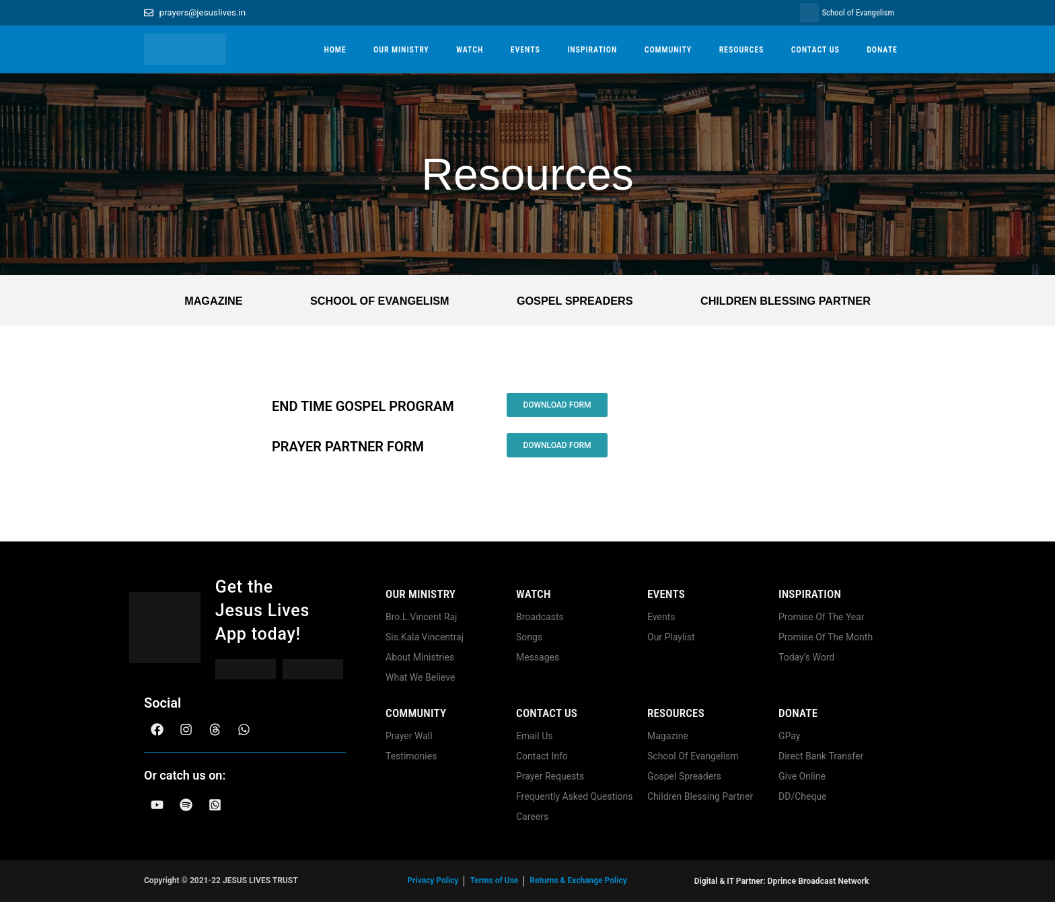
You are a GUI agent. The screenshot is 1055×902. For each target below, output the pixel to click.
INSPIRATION (592, 49)
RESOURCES (741, 49)
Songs (529, 637)
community (416, 713)
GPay (789, 735)
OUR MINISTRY (401, 49)
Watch (533, 594)
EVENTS (525, 49)
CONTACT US (815, 49)
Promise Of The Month (825, 637)
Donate (797, 713)
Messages (537, 657)
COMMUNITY (668, 49)
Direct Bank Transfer (820, 756)
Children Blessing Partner (784, 300)
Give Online (802, 776)
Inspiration (809, 594)
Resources (675, 713)
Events (666, 594)
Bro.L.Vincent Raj (421, 616)
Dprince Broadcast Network (818, 881)
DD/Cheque (802, 796)
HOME (335, 49)
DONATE (882, 49)
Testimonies (411, 756)
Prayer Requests (550, 776)
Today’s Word (806, 657)
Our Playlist (671, 637)
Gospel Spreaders (572, 300)
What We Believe (420, 677)
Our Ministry (421, 594)
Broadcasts (540, 616)
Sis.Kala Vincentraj (425, 637)
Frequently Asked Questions (574, 796)
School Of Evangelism (377, 300)
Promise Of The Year (821, 616)
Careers (532, 816)
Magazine (212, 300)
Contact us (546, 713)
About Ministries (420, 657)
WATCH (469, 49)
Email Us (534, 735)
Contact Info (542, 756)
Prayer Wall (409, 735)
